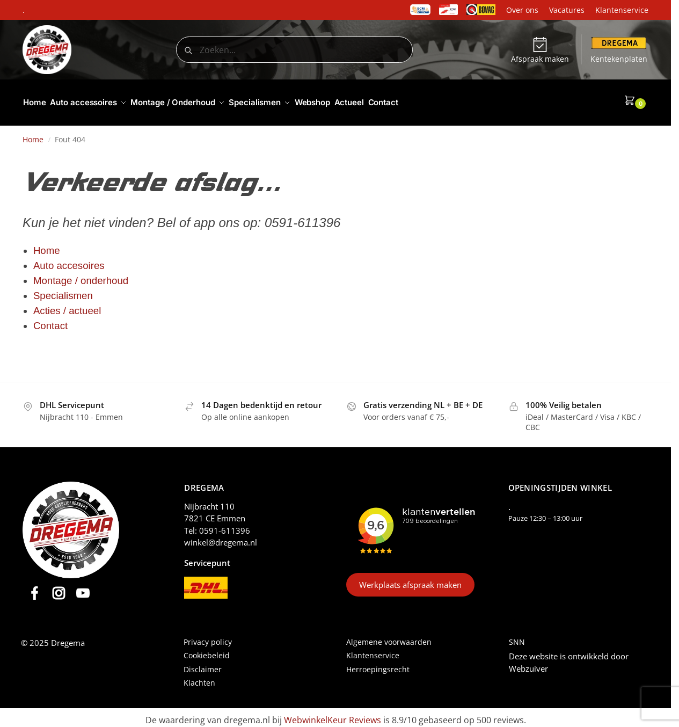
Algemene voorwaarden (389, 637)
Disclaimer (203, 664)
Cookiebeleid (207, 651)
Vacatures (567, 10)
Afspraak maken (540, 50)
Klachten (199, 678)
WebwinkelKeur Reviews (332, 715)
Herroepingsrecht (378, 664)
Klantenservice (621, 10)
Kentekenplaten (618, 50)
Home (33, 135)
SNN (517, 637)
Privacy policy (208, 637)
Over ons (522, 10)
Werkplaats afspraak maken (410, 580)
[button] (636, 100)
